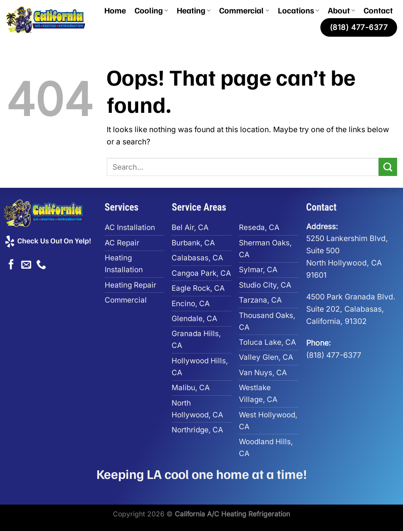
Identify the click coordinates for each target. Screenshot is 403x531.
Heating (194, 10)
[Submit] (388, 167)
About (341, 10)
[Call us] (41, 265)
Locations (298, 10)
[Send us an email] (26, 265)
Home (115, 10)
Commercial (244, 10)
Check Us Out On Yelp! (47, 240)
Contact (378, 10)
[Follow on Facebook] (11, 265)
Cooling (151, 10)
